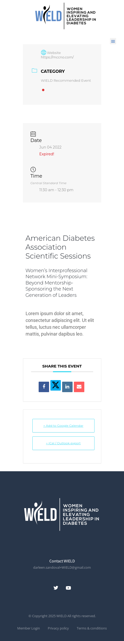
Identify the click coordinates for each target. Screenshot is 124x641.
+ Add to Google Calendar (63, 426)
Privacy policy (58, 628)
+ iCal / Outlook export (63, 443)
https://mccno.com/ (57, 57)
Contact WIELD (62, 561)
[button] (113, 41)
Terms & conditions (92, 628)
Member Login (28, 628)
